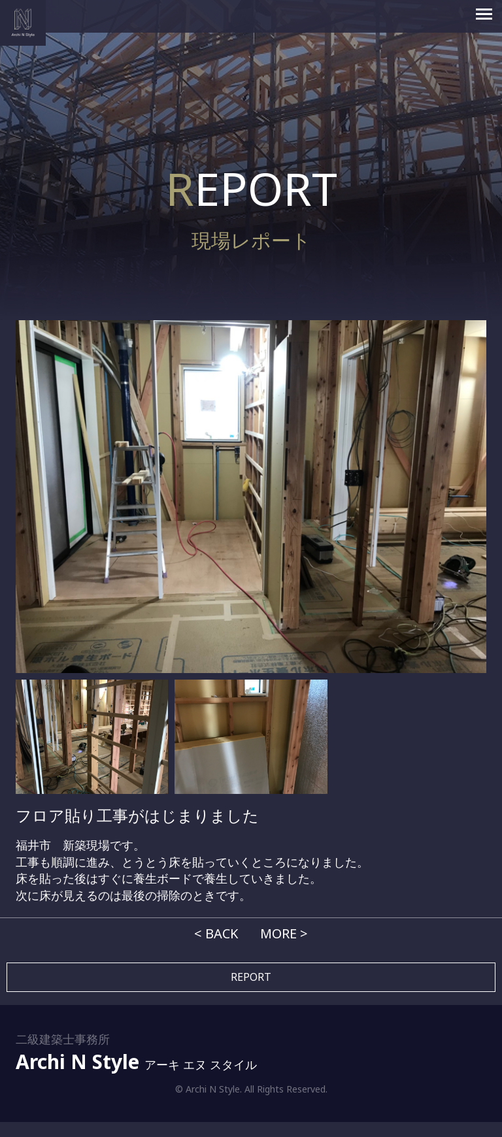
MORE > (284, 933)
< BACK (216, 933)
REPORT (251, 977)
